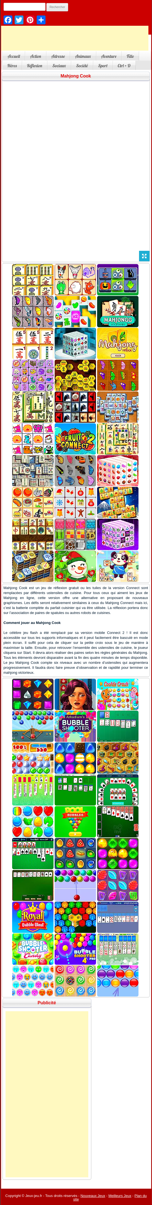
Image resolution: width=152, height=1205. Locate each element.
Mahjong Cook (75, 76)
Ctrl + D (124, 65)
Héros (12, 65)
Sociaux (59, 65)
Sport (103, 65)
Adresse (58, 56)
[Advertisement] (47, 1094)
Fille (130, 56)
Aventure (109, 56)
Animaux (83, 56)
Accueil (14, 56)
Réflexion (34, 65)
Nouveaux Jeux (93, 1196)
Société (82, 65)
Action (35, 56)
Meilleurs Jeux (119, 1196)
